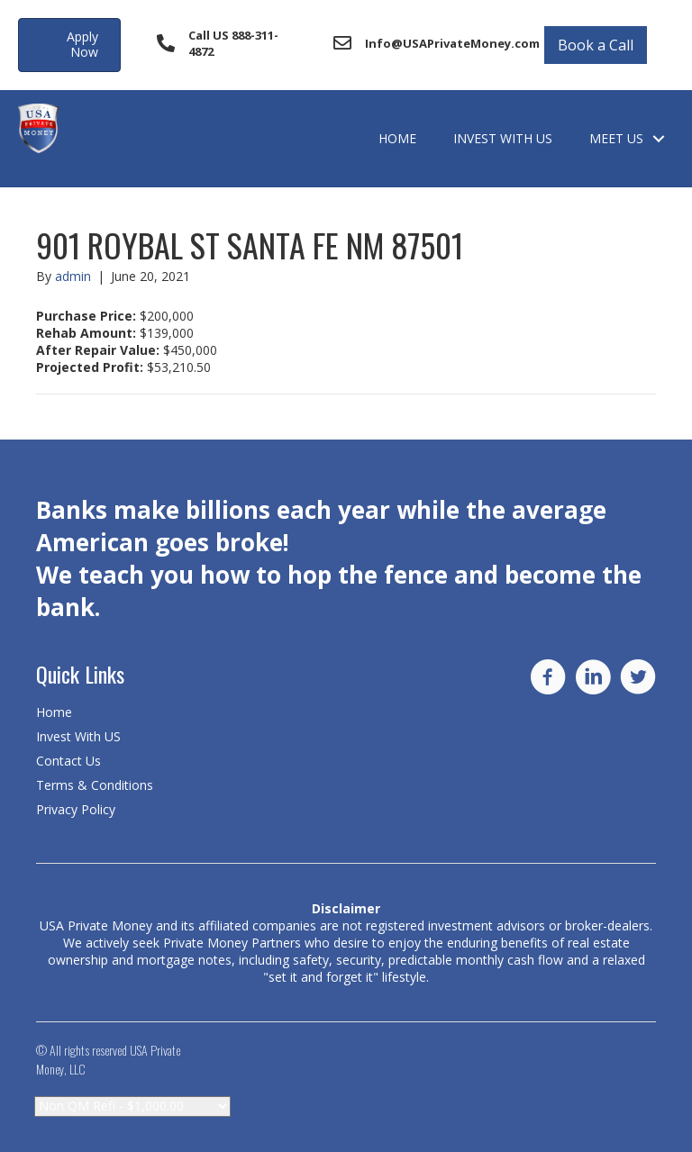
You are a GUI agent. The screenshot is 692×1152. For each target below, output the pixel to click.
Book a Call (595, 45)
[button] (69, 45)
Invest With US (502, 138)
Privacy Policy (75, 809)
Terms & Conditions (94, 785)
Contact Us (68, 760)
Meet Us (616, 138)
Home (397, 138)
